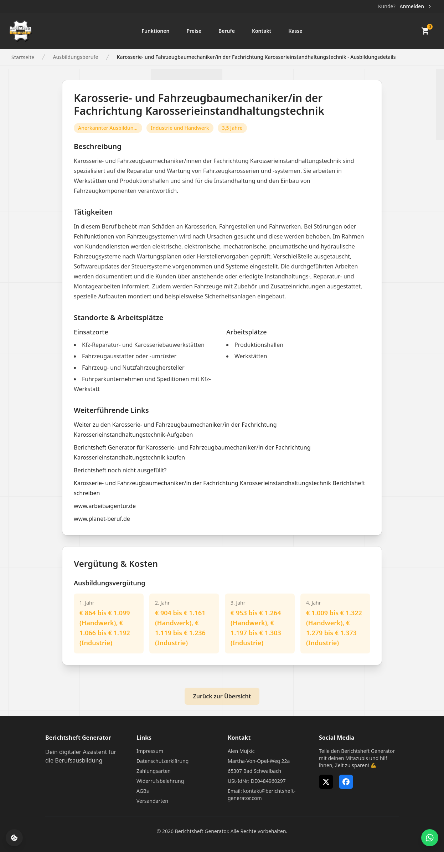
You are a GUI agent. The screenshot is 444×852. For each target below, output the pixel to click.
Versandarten (152, 800)
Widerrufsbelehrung (160, 780)
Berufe (226, 30)
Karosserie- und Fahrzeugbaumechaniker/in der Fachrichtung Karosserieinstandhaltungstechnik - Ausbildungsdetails (256, 56)
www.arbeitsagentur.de (105, 506)
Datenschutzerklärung (162, 761)
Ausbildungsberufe (75, 56)
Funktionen (155, 30)
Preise (193, 30)
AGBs (142, 790)
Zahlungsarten (153, 771)
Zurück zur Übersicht (222, 696)
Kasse (295, 30)
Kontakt (261, 30)
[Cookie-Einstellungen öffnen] (14, 837)
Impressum (149, 751)
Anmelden (416, 6)
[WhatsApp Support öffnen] (429, 837)
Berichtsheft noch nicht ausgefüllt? (120, 470)
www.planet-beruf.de (102, 519)
